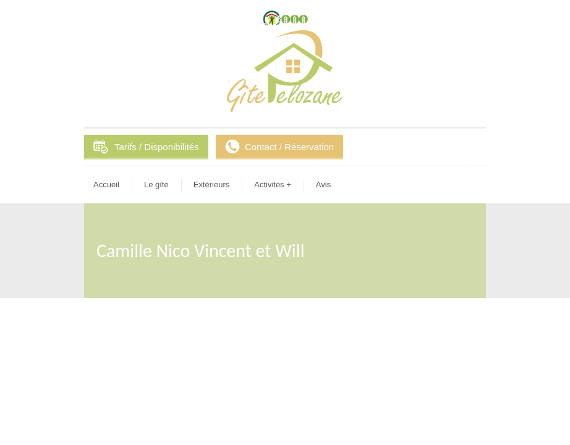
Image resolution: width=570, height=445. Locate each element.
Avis (323, 184)
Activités (272, 184)
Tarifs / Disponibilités (156, 147)
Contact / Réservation (289, 147)
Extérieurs (212, 184)
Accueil (106, 184)
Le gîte (156, 184)
